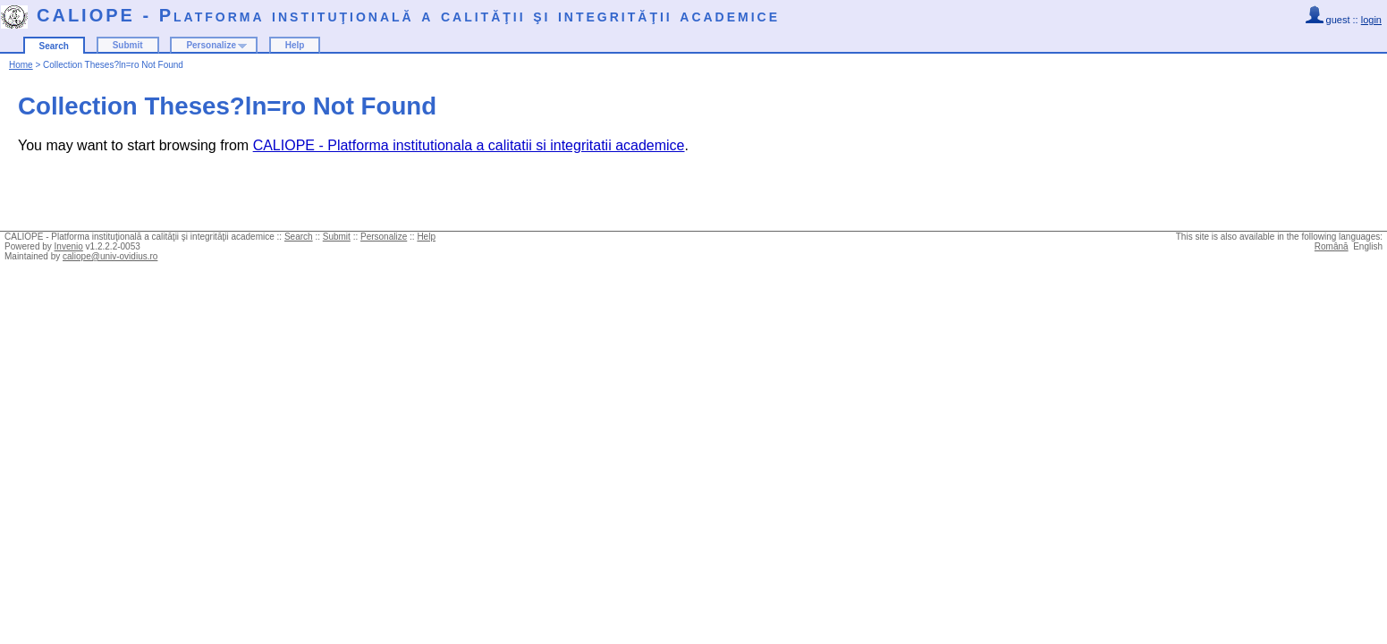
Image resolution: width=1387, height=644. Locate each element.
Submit (128, 45)
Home (21, 65)
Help (295, 45)
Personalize (211, 45)
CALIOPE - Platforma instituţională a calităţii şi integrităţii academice (408, 15)
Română (1332, 246)
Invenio (69, 246)
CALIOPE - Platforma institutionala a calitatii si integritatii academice (469, 145)
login (1371, 19)
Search (54, 46)
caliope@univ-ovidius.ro (110, 256)
